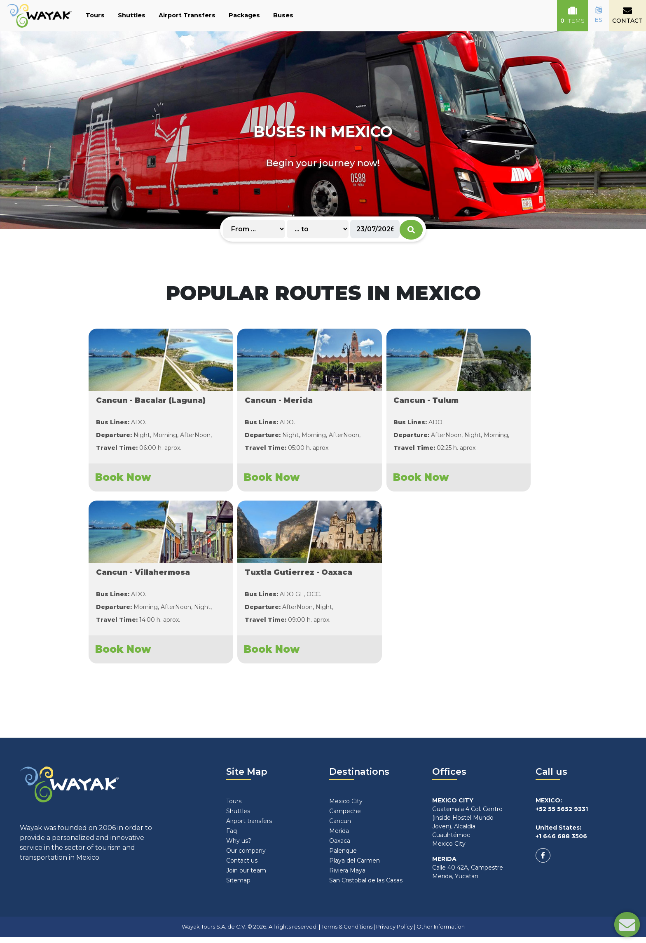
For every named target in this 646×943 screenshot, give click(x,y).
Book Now (122, 480)
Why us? (238, 846)
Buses (283, 15)
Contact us (241, 866)
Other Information (441, 932)
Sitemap (238, 886)
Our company (246, 856)
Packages (244, 15)
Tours (95, 15)
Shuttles (131, 15)
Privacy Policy (394, 932)
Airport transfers (249, 826)
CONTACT (627, 15)
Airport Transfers (187, 15)
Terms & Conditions (346, 932)
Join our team (246, 876)
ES (598, 15)
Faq (231, 836)
